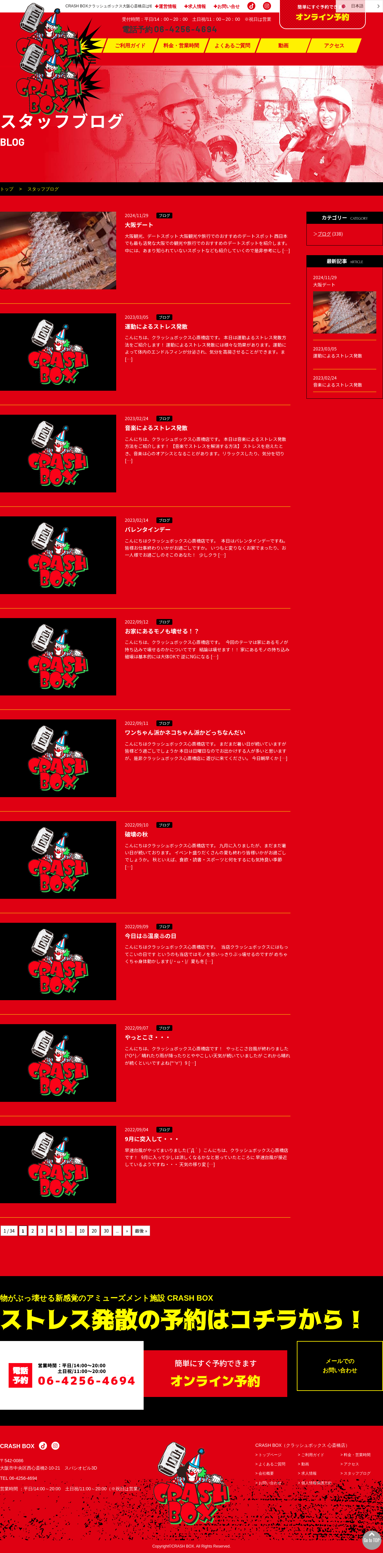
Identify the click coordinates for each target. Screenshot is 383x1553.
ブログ (164, 215)
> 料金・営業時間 (356, 1455)
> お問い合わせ (268, 1483)
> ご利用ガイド (311, 1455)
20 (94, 1230)
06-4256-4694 (23, 1478)
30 (106, 1230)
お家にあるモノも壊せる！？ (162, 631)
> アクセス (350, 1464)
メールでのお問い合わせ (340, 1366)
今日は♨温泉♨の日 (150, 935)
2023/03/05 (136, 317)
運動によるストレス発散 (156, 326)
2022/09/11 (136, 723)
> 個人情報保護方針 (315, 1483)
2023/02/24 (136, 418)
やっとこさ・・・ (148, 1037)
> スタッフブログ (356, 1473)
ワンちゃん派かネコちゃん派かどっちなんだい (185, 732)
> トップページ (268, 1455)
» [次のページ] (127, 1230)
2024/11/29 (136, 215)
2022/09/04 (136, 1129)
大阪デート (139, 224)
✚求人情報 (195, 6)
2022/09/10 (136, 824)
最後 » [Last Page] (141, 1230)
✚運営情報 (165, 6)
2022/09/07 (136, 1027)
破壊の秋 (136, 834)
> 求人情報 (307, 1473)
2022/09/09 (136, 926)
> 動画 (303, 1464)
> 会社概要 (264, 1473)
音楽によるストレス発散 (156, 427)
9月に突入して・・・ (152, 1138)
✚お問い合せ (227, 6)
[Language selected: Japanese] (359, 6)
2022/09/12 (136, 621)
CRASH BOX (17, 1446)
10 (82, 1230)
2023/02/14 (136, 520)
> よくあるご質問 (270, 1464)
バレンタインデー (148, 529)
